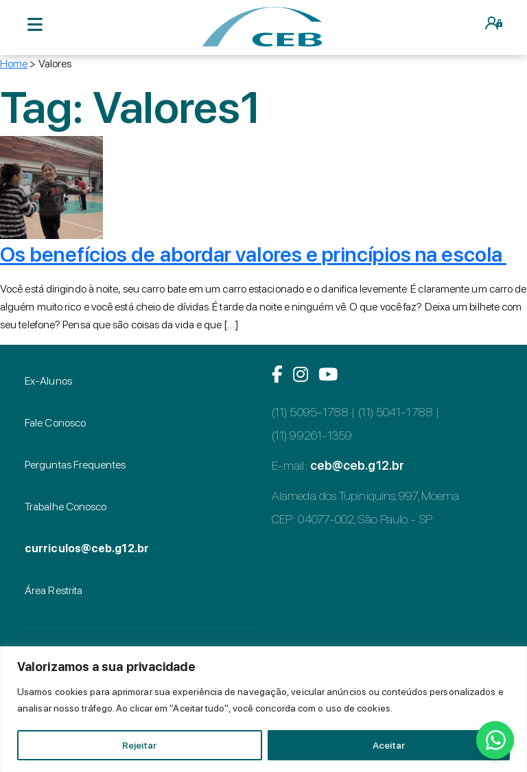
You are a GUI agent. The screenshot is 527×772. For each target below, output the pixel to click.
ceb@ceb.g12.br (357, 465)
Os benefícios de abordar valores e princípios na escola (253, 254)
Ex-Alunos (48, 380)
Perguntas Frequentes (75, 464)
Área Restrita (53, 590)
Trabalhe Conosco (65, 506)
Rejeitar (139, 745)
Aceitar (389, 745)
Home (13, 63)
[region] (263, 709)
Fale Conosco (55, 422)
